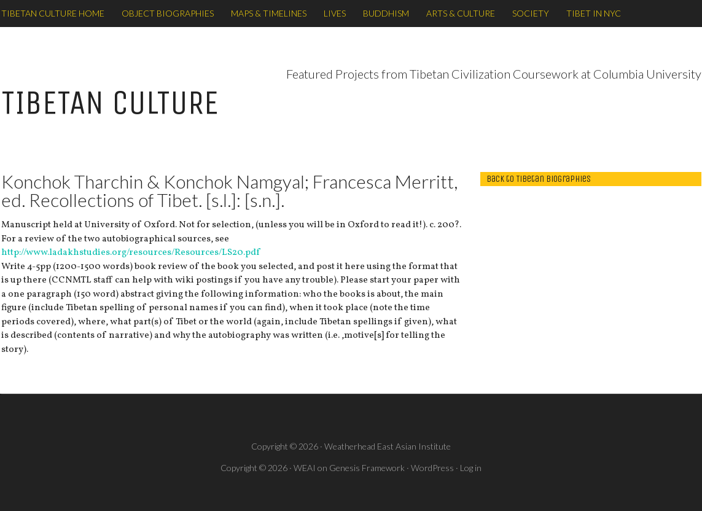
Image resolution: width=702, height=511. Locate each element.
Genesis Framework (367, 467)
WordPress (432, 467)
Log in (471, 467)
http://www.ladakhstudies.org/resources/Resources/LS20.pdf (130, 252)
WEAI (305, 467)
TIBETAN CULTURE (110, 103)
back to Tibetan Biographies (538, 178)
